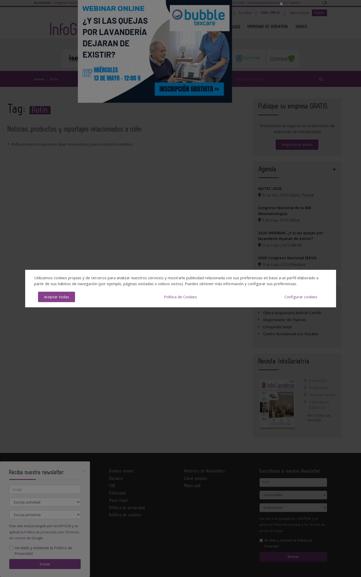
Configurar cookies (300, 296)
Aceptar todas (56, 296)
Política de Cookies (180, 296)
